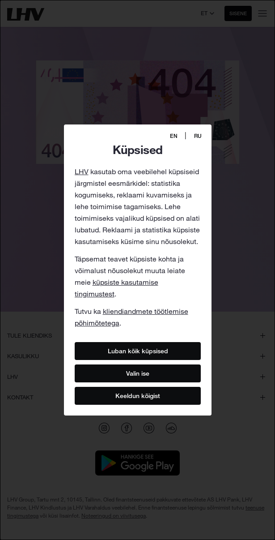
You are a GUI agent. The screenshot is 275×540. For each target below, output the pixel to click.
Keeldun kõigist (137, 395)
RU (198, 136)
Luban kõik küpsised (137, 351)
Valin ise (137, 373)
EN (174, 136)
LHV (82, 171)
